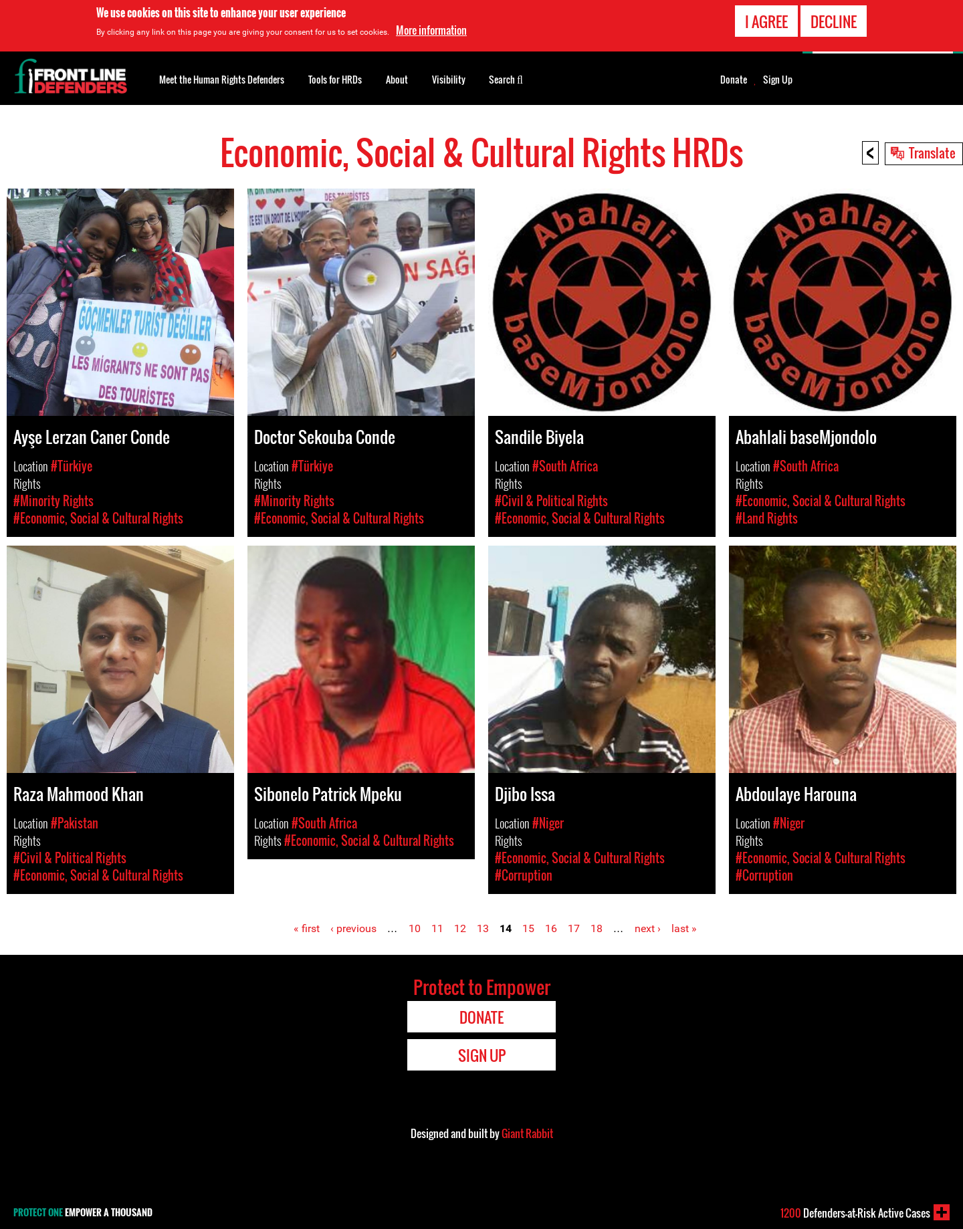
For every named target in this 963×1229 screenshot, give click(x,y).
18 (597, 928)
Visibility (448, 79)
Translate (932, 152)
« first (307, 928)
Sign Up (777, 79)
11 (437, 928)
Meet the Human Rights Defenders (221, 79)
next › (648, 928)
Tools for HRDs (335, 79)
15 (528, 928)
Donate (733, 79)
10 (415, 928)
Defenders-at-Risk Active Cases (855, 1213)
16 (551, 928)
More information (431, 29)
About (397, 79)
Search (506, 78)
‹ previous (353, 928)
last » (684, 928)
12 (460, 928)
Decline (834, 20)
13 (483, 928)
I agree (766, 20)
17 (574, 928)
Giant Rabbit (527, 1133)
